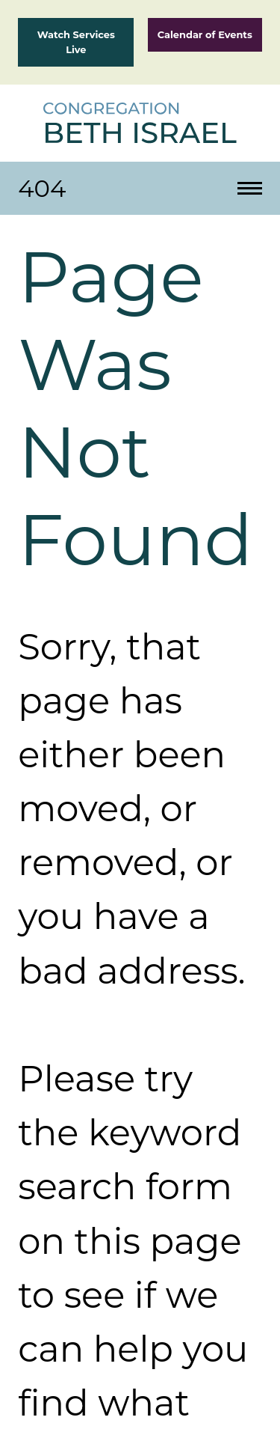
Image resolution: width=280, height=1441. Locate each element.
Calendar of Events (205, 34)
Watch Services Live (76, 41)
